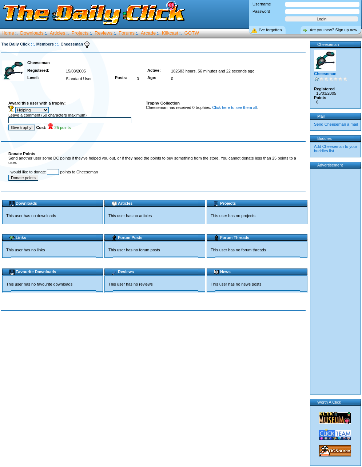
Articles (57, 33)
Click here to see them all (234, 107)
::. (33, 44)
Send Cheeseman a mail (336, 124)
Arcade (148, 33)
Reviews (103, 33)
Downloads (32, 33)
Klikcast (170, 33)
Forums (127, 33)
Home (7, 33)
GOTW (191, 33)
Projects (79, 33)
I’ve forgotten (270, 30)
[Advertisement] (68, 386)
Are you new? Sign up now (333, 30)
